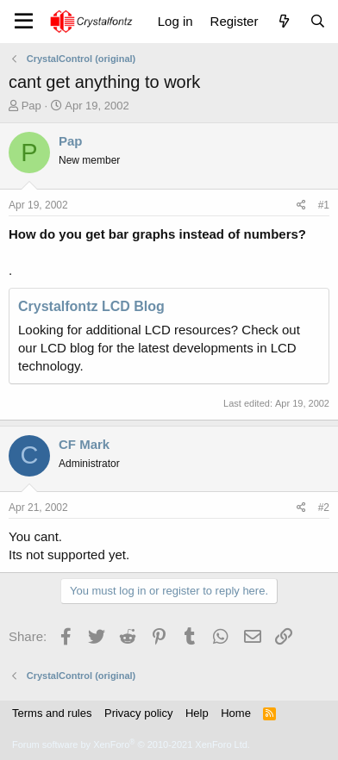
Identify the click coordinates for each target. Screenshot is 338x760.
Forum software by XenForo (131, 744)
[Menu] (23, 21)
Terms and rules (51, 713)
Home (236, 713)
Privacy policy (138, 713)
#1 (323, 205)
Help (197, 713)
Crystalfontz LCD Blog (91, 306)
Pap (31, 105)
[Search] (318, 21)
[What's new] (283, 21)
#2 (323, 507)
